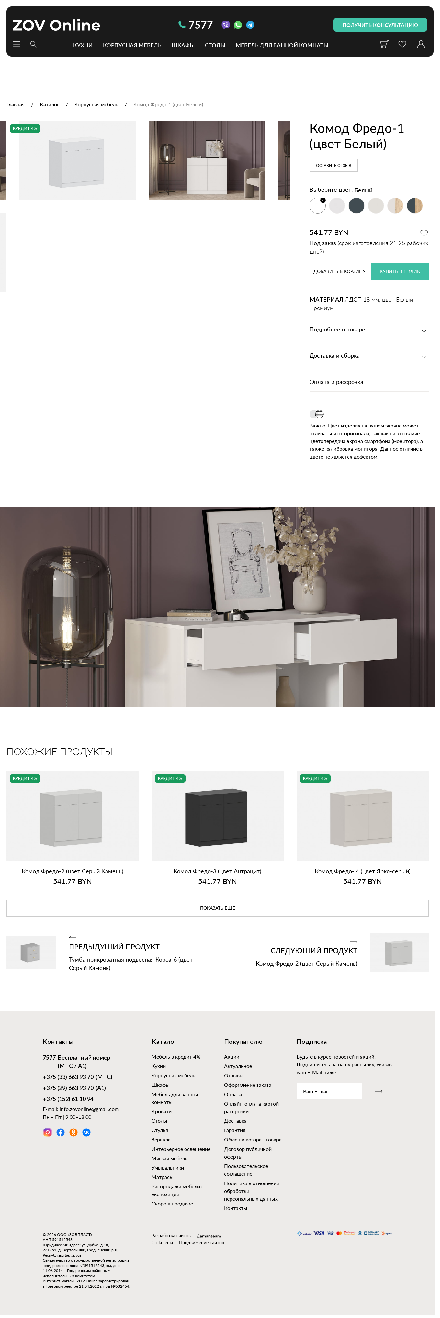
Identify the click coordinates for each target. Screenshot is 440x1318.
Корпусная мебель (132, 44)
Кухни (83, 44)
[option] (145, 215)
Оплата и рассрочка (336, 382)
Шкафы (183, 44)
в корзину (339, 271)
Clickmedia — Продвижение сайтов (188, 1242)
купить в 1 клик (400, 271)
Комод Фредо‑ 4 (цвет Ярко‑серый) (363, 871)
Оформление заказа (247, 1085)
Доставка (235, 1121)
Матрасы (163, 1177)
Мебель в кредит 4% (176, 1056)
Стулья (160, 1130)
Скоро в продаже (172, 1203)
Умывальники (168, 1167)
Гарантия (234, 1130)
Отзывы (233, 1075)
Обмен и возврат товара (253, 1139)
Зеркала (161, 1139)
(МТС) (77, 1078)
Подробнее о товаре (337, 330)
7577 (195, 24)
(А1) (74, 1089)
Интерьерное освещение (181, 1149)
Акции (231, 1056)
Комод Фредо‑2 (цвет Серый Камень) (72, 871)
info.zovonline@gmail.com (89, 1109)
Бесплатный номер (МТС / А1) (76, 1061)
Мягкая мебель (169, 1158)
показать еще (217, 908)
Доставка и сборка (335, 356)
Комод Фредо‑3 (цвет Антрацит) (217, 871)
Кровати (162, 1111)
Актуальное (238, 1066)
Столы (215, 44)
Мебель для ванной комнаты (282, 44)
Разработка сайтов (171, 1235)
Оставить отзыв (333, 165)
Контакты (235, 1208)
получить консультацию (380, 25)
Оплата (233, 1094)
